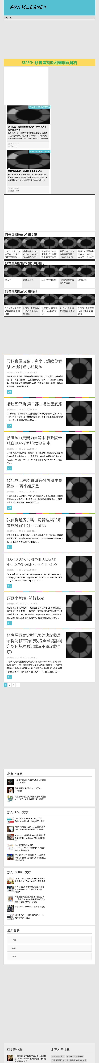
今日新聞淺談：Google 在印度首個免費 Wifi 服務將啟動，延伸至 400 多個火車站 (30, 1040)
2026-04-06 (59, 105)
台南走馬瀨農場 (58, 1037)
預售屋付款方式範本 (78, 1022)
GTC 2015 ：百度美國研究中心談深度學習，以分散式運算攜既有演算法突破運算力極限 (30, 819)
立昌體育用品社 (49, 241)
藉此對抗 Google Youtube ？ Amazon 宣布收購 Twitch (30, 216)
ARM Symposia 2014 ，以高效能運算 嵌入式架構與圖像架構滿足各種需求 (30, 790)
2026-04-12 (31, 453)
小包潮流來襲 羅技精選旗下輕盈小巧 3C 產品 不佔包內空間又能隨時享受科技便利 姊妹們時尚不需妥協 (30, 861)
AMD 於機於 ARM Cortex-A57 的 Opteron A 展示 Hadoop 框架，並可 (29, 781)
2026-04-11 (33, 619)
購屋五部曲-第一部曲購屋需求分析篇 (24, 133)
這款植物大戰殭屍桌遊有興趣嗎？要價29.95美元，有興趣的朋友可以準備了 (30, 759)
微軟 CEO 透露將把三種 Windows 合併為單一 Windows (86, 216)
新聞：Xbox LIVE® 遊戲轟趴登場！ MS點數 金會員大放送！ (67, 218)
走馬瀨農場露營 (58, 1026)
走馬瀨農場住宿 (73, 1037)
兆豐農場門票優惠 (74, 1041)
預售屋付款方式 (58, 1018)
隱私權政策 (55, 1061)
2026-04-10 (14, 150)
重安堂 (8, 241)
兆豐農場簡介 (57, 1053)
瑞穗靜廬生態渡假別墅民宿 (67, 243)
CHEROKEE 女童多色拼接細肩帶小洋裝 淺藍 (31, 273)
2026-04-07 (33, 334)
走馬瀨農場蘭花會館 (60, 1034)
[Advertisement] (51, 40)
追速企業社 (28, 241)
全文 (9, 354)
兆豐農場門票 (70, 1053)
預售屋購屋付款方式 (60, 1022)
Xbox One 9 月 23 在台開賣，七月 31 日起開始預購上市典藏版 (12, 218)
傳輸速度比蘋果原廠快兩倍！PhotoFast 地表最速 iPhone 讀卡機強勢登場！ (30, 1030)
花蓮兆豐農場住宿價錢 (77, 1045)
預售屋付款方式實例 (75, 1018)
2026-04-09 (31, 493)
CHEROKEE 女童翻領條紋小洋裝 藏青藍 (49, 273)
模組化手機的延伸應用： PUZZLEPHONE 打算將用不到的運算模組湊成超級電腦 (30, 809)
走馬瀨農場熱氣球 (77, 1034)
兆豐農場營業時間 (59, 1045)
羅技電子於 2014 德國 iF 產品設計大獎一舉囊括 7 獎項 (29, 878)
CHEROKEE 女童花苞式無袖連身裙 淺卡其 (13, 273)
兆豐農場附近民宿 (72, 1049)
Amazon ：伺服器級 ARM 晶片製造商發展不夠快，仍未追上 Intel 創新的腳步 (30, 800)
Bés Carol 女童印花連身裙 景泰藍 (67, 271)
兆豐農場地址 (57, 1049)
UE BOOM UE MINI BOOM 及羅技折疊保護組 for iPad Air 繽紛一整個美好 (30, 841)
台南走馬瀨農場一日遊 (61, 1030)
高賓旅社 (82, 241)
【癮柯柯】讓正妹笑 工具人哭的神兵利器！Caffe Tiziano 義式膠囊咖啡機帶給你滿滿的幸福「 (30, 1020)
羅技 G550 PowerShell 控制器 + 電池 (30, 868)
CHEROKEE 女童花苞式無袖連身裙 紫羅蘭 (86, 273)
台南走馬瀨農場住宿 (75, 1026)
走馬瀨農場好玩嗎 (79, 1030)
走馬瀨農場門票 (58, 1041)
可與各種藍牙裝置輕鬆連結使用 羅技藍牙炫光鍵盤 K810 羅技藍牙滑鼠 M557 (29, 851)
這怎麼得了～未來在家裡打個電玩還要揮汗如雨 (49, 216)
